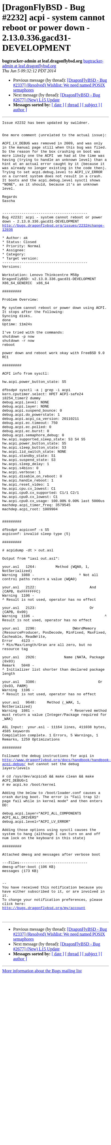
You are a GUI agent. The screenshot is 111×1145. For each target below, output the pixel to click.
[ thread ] (73, 104)
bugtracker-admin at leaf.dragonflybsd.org (52, 63)
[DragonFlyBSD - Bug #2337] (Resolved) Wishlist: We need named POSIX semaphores (60, 85)
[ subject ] (91, 104)
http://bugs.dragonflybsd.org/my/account (43, 1060)
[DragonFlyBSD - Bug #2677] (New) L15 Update (56, 97)
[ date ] (58, 104)
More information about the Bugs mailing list (42, 1125)
